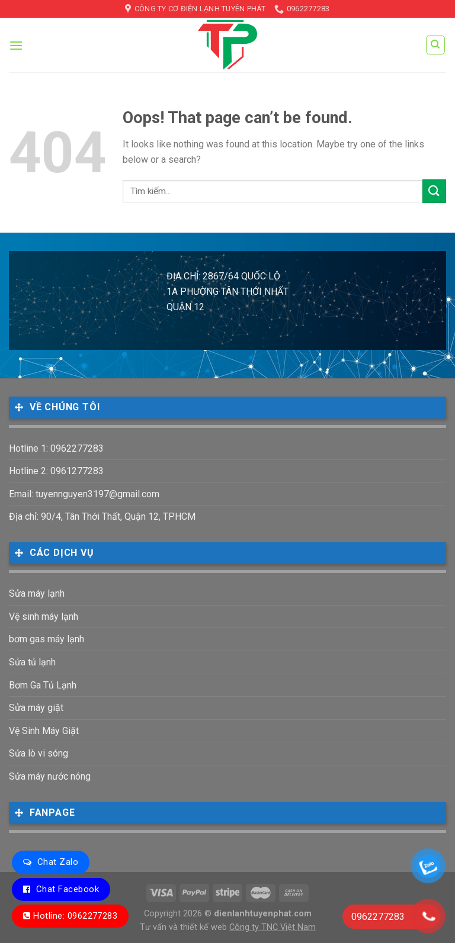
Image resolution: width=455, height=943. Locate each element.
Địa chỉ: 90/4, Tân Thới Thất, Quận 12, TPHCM (102, 516)
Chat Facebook (67, 889)
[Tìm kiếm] (436, 45)
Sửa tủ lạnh (32, 662)
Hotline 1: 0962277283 (56, 448)
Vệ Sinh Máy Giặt (44, 730)
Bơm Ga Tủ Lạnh (42, 685)
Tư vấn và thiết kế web (184, 927)
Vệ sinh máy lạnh (43, 616)
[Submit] (434, 190)
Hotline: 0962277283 (75, 915)
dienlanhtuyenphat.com (263, 914)
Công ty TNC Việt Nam (272, 927)
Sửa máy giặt (36, 707)
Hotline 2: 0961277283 (56, 471)
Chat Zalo (57, 862)
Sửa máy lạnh (37, 593)
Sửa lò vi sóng (38, 753)
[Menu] (16, 45)
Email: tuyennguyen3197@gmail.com (84, 494)
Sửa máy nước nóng (50, 776)
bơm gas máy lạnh (46, 639)
